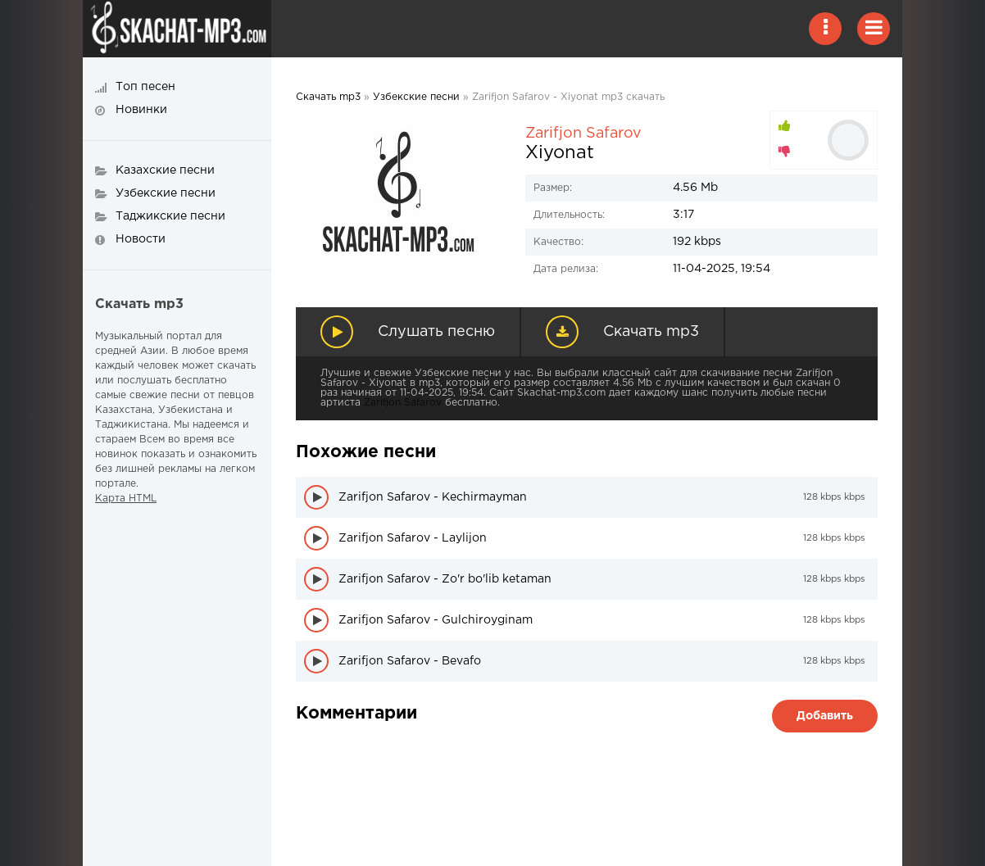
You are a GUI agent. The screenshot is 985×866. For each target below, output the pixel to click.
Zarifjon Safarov (583, 133)
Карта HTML (126, 498)
